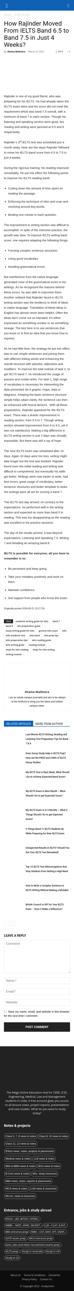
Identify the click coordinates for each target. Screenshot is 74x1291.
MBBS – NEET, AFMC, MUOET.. (23, 1225)
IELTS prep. (12, 1251)
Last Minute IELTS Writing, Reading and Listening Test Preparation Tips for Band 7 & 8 (47, 739)
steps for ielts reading (17, 649)
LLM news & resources (43, 1188)
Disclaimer (54, 1275)
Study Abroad (21, 14)
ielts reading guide (41, 640)
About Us (15, 1275)
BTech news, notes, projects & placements (30, 1151)
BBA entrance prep (17, 1232)
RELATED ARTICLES (18, 723)
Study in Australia (32, 1251)
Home (7, 14)
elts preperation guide (28, 625)
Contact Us (46, 1279)
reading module (37, 644)
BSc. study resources (45, 1173)
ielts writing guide (15, 644)
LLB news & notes (44, 1158)
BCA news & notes (49, 1166)
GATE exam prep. (16, 1238)
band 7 (56, 621)
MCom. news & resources (20, 1196)
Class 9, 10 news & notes (53, 1136)
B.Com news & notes (17, 1173)
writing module (14, 654)
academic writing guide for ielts (32, 621)
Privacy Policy (29, 1279)
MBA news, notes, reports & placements (28, 1181)
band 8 (9, 625)
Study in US (12, 1258)
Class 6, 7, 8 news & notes (21, 1136)
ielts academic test (15, 635)
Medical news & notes (18, 1158)
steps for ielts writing (44, 649)
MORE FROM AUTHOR (49, 723)
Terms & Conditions (35, 1275)
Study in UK (53, 1251)
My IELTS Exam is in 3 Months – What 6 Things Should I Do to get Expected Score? (46, 815)
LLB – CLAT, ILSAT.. (55, 1225)
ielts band (35, 635)
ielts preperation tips (17, 640)
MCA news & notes (16, 1188)
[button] (68, 5)
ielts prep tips (51, 635)
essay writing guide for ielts (20, 630)
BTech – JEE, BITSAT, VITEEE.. (22, 1219)
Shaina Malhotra (16, 51)
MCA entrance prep (40, 1238)
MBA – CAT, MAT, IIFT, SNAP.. (48, 1232)
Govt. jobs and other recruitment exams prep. (33, 1245)
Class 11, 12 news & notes (21, 1143)
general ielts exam (48, 630)
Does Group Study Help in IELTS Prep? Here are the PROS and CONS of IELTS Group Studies (46, 758)
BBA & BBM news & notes (20, 1166)
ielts (64, 630)
